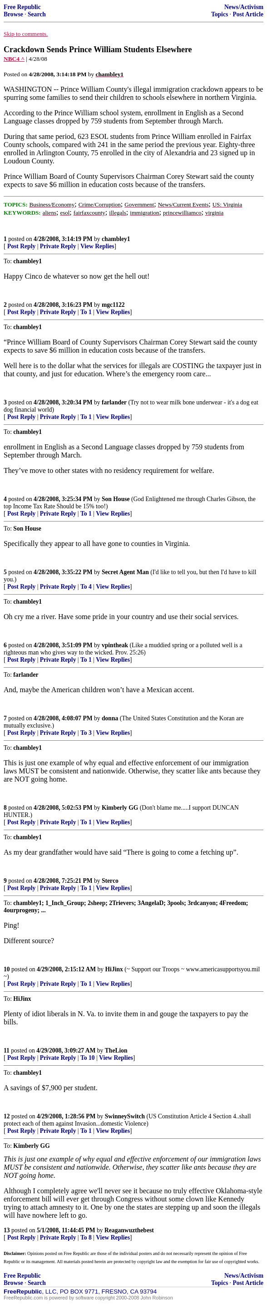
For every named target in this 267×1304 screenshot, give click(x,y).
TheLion (116, 1050)
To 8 (86, 1237)
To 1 (86, 312)
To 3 (86, 732)
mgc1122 (113, 304)
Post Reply (21, 246)
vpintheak (115, 645)
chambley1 (116, 239)
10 (7, 969)
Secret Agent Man (125, 572)
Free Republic (22, 7)
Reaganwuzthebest (129, 1230)
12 (7, 1116)
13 (7, 1230)
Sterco (110, 880)
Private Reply (58, 246)
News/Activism (243, 7)
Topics (219, 14)
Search (37, 14)
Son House (116, 499)
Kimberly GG (120, 807)
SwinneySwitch (125, 1116)
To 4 (86, 586)
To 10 (87, 1057)
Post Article (247, 14)
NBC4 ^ (14, 58)
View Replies (97, 246)
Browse (13, 14)
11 (7, 1050)
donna (110, 718)
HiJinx (114, 969)
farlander (114, 402)
